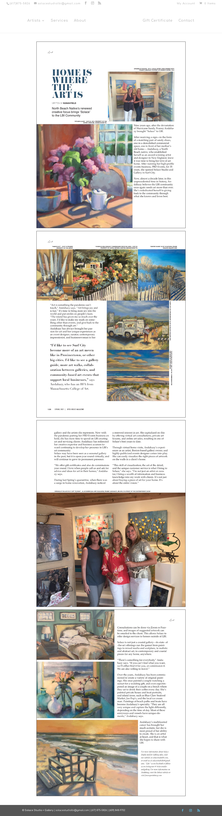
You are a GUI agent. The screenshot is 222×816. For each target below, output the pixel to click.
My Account (186, 3)
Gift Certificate (158, 21)
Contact (186, 21)
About (80, 21)
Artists (34, 21)
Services (59, 21)
